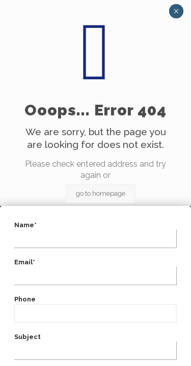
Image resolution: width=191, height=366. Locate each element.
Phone (95, 309)
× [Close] (176, 11)
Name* (95, 234)
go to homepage (100, 193)
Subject (95, 346)
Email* (95, 271)
